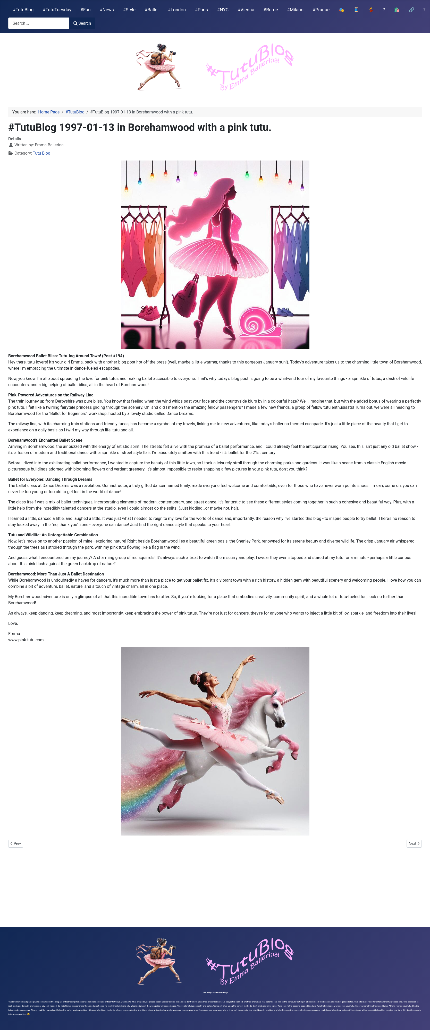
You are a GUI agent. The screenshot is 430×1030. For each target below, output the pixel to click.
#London (177, 9)
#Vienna (246, 9)
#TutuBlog (23, 9)
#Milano (295, 9)
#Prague (321, 9)
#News (107, 9)
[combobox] (38, 23)
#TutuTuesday (57, 9)
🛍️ (397, 9)
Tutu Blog (41, 153)
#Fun (85, 9)
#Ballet (152, 9)
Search (82, 23)
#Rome (270, 9)
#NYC (223, 9)
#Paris (201, 9)
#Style (129, 9)
